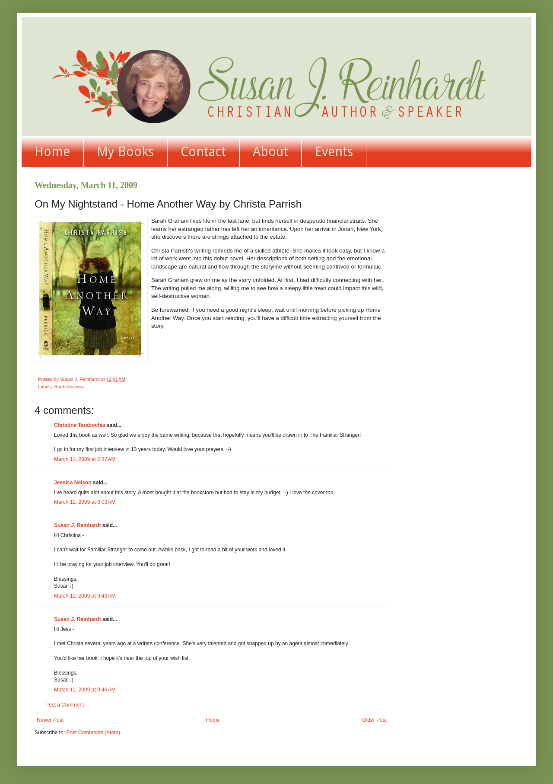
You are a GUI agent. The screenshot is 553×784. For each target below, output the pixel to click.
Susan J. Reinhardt (77, 525)
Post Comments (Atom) (93, 733)
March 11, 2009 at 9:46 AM (84, 690)
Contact (203, 151)
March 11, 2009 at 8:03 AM (84, 502)
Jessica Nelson (73, 483)
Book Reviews (69, 386)
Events (334, 151)
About (270, 151)
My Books (125, 151)
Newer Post (50, 720)
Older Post (374, 720)
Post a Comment (64, 705)
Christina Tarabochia (79, 425)
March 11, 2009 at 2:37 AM (84, 459)
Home (52, 151)
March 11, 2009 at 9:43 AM (84, 596)
